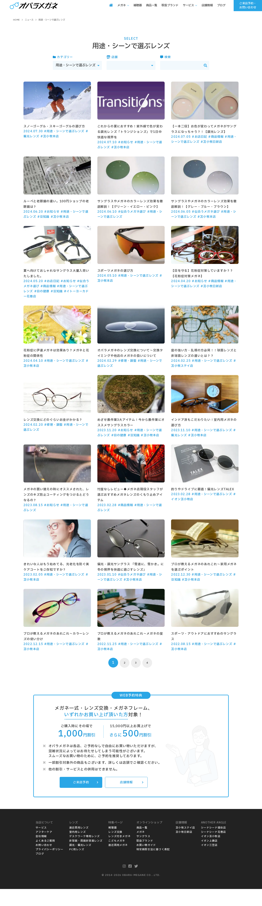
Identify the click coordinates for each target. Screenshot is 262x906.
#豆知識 (43, 217)
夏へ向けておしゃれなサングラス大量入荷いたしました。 (56, 278)
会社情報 (41, 853)
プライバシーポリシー (49, 866)
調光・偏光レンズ (80, 862)
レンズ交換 (115, 849)
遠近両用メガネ (118, 862)
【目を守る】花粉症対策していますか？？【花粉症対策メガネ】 (202, 278)
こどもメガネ (116, 858)
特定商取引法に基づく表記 (153, 866)
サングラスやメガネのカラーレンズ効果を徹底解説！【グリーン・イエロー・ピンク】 (130, 206)
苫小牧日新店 (184, 849)
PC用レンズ (76, 866)
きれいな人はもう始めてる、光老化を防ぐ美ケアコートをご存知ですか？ (56, 577)
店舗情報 (131, 799)
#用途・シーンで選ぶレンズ (64, 137)
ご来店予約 (85, 799)
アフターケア (44, 849)
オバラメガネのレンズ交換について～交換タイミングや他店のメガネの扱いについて (130, 361)
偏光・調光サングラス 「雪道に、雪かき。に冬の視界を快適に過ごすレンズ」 (130, 580)
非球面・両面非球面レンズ (85, 858)
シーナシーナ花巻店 (213, 849)
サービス (41, 845)
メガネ (140, 849)
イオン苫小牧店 (210, 853)
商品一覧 (142, 845)
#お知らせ (125, 142)
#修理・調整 (127, 372)
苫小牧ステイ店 (185, 845)
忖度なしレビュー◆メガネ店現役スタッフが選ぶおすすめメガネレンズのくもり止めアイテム (130, 505)
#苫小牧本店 (49, 142)
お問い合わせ (44, 862)
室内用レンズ (77, 849)
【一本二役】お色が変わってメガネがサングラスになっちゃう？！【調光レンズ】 (204, 131)
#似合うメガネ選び (132, 217)
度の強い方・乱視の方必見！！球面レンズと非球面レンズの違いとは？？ (204, 358)
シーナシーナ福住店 (213, 845)
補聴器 (112, 845)
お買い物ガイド (146, 862)
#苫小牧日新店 (211, 147)
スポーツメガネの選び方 (118, 276)
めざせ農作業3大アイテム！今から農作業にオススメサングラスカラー (129, 433)
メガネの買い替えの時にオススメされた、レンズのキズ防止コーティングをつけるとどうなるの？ (56, 505)
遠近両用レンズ (79, 845)
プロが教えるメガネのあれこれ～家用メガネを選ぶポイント (204, 577)
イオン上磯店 (209, 858)
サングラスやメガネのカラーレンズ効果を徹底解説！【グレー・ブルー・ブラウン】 (204, 206)
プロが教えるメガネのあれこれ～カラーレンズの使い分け (56, 652)
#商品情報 (215, 142)
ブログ (40, 871)
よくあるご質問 (45, 858)
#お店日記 (199, 142)
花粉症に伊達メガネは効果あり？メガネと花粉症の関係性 (56, 358)
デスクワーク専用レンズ (84, 853)
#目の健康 (41, 297)
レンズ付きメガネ (119, 853)
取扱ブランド (144, 858)
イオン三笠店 (209, 862)
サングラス (143, 853)
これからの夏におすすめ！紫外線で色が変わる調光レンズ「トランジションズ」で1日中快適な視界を (130, 131)
